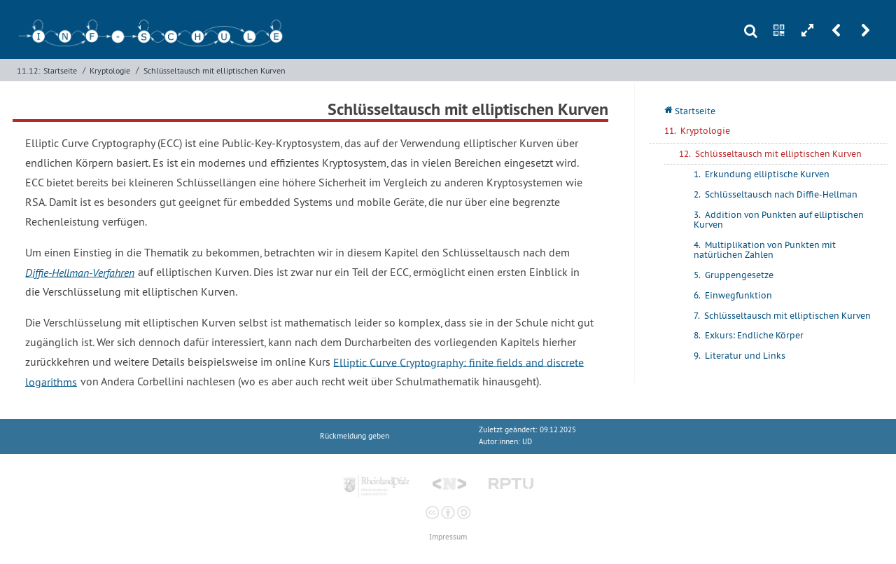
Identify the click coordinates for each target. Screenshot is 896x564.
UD (527, 441)
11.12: (29, 70)
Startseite (60, 70)
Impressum (448, 537)
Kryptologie (110, 70)
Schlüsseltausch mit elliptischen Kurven (215, 70)
